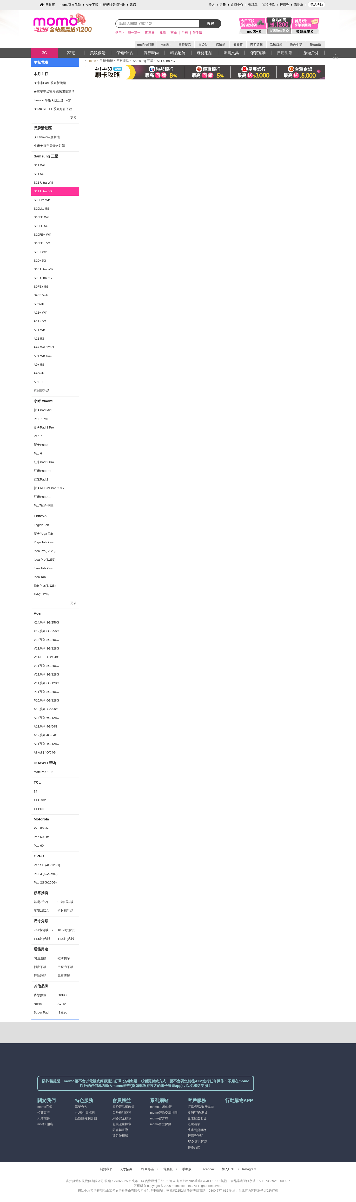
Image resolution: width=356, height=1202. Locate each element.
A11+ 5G (40, 321)
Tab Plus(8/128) (45, 585)
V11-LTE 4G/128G (46, 657)
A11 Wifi (39, 330)
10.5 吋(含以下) (66, 931)
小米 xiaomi (43, 401)
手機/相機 (106, 61)
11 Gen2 (40, 800)
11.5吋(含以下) (42, 940)
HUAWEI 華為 (45, 763)
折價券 (284, 4)
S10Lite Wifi (42, 200)
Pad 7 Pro (41, 419)
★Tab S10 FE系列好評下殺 (53, 109)
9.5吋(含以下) (43, 930)
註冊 (223, 4)
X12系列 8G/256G (46, 631)
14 (35, 791)
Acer (38, 613)
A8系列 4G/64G (45, 752)
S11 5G (39, 174)
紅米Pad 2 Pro (44, 462)
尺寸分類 (41, 921)
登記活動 (316, 4)
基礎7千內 (41, 902)
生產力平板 (65, 967)
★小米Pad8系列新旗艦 (50, 83)
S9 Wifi (39, 304)
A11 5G (39, 338)
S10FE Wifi (41, 217)
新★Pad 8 (41, 445)
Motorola (41, 819)
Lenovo (40, 516)
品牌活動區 (43, 128)
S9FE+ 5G (41, 286)
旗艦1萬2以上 (42, 912)
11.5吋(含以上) (66, 940)
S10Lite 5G (41, 208)
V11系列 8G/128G (46, 674)
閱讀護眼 (40, 958)
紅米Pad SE (42, 497)
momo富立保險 (70, 4)
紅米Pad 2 (41, 479)
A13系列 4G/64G (45, 726)
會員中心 (237, 4)
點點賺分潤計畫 (114, 4)
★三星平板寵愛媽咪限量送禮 (54, 91)
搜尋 (210, 23)
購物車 (298, 4)
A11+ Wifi (40, 312)
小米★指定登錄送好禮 (49, 146)
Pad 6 (38, 453)
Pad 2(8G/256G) (45, 882)
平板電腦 (123, 61)
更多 (73, 117)
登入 (212, 4)
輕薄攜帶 (64, 958)
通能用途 (41, 949)
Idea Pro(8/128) (44, 551)
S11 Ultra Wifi (43, 182)
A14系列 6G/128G (46, 718)
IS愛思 (62, 1012)
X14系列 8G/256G (46, 622)
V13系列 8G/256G (46, 640)
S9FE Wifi (41, 295)
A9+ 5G (39, 364)
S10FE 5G (41, 226)
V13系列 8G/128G (46, 648)
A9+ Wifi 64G (43, 356)
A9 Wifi (39, 373)
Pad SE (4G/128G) (47, 865)
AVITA (62, 1004)
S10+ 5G (40, 260)
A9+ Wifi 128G (44, 347)
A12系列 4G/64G (45, 735)
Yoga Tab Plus (43, 542)
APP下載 (92, 4)
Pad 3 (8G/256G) (46, 874)
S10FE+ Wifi (42, 234)
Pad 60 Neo (42, 828)
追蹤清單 (268, 4)
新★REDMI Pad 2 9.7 (49, 488)
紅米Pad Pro (42, 471)
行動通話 (40, 975)
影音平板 (40, 967)
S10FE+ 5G (42, 243)
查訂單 (252, 4)
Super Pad (41, 1012)
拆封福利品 (41, 390)
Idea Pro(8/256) (44, 559)
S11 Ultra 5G (43, 191)
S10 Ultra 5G (43, 278)
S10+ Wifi (40, 252)
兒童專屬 (64, 975)
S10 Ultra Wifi (43, 269)
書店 (133, 4)
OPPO (39, 856)
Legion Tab (41, 525)
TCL (37, 782)
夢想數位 (40, 995)
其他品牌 (41, 986)
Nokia (38, 1004)
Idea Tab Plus (43, 568)
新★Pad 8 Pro (44, 427)
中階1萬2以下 (65, 903)
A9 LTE (39, 382)
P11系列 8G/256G (46, 692)
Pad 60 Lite (42, 837)
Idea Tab (40, 577)
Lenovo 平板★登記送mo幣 (52, 100)
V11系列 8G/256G (46, 666)
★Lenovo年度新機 (47, 137)
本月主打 (41, 74)
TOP (335, 58)
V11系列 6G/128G (46, 683)
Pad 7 (38, 436)
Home (92, 61)
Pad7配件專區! (44, 505)
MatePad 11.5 (43, 772)
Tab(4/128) (41, 594)
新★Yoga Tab (43, 533)
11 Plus (39, 809)
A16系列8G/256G (46, 709)
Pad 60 (39, 845)
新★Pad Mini (43, 410)
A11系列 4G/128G (46, 744)
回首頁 (50, 4)
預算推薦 (41, 893)
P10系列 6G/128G (46, 700)
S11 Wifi (39, 165)
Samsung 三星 (143, 61)
